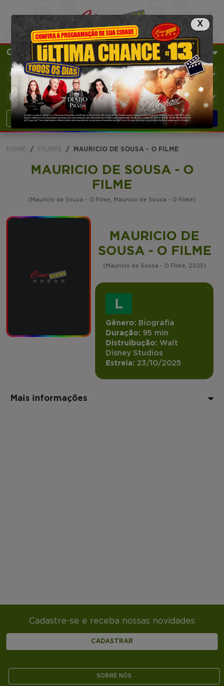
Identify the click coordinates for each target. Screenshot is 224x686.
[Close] (200, 24)
